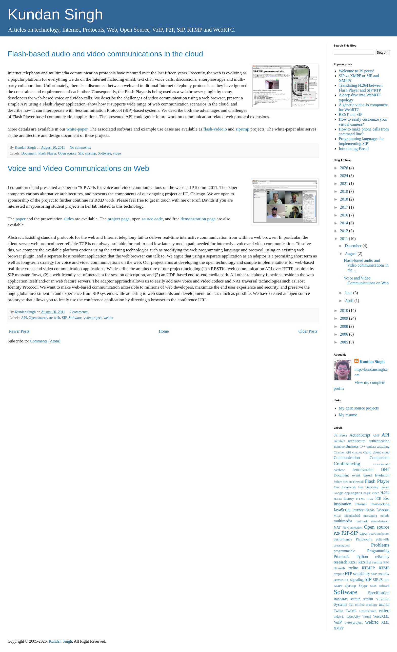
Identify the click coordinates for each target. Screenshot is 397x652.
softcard (384, 586)
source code (152, 218)
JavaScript (342, 510)
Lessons (382, 510)
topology (372, 604)
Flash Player (47, 153)
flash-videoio (215, 129)
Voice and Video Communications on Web (78, 168)
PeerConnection (379, 533)
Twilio (338, 611)
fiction (347, 482)
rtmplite (339, 574)
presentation (342, 545)
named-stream (380, 521)
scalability (361, 573)
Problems (380, 545)
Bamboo (339, 446)
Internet (361, 504)
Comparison (379, 457)
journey (358, 510)
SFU (346, 580)
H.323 (338, 499)
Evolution (382, 475)
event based (362, 475)
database (339, 470)
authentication (379, 441)
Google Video (370, 493)
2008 (344, 326)
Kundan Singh (55, 14)
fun (360, 487)
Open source (67, 153)
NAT (337, 527)
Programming (378, 551)
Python (362, 556)
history (349, 498)
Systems (340, 604)
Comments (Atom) (45, 341)
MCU (337, 515)
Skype (363, 585)
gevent (385, 487)
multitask (362, 521)
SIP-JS (378, 580)
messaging (370, 515)
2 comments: (79, 312)
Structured (382, 599)
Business (352, 446)
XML (385, 622)
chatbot (357, 452)
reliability (382, 557)
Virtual (366, 616)
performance (343, 539)
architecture (356, 441)
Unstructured (367, 611)
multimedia (343, 521)
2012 (344, 231)
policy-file (382, 539)
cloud (385, 452)
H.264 (384, 493)
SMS (373, 586)
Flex (337, 487)
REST (352, 562)
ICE (378, 498)
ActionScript (360, 435)
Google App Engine (347, 493)
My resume (348, 415)
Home (164, 331)
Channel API (342, 452)
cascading (383, 446)
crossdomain (381, 464)
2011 (344, 238)
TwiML (351, 611)
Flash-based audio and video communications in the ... (366, 265)
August (351, 253)
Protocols (341, 556)
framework (349, 487)
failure (338, 482)
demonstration (362, 470)
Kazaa (369, 510)
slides (69, 218)
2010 (344, 310)
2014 (344, 223)
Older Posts (308, 331)
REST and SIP (350, 114)
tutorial (384, 604)
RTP (348, 573)
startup (355, 599)
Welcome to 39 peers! (356, 71)
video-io (339, 616)
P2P (337, 533)
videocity (353, 616)
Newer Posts (19, 331)
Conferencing (347, 463)
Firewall (358, 482)
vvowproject (93, 318)
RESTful (364, 562)
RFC (386, 562)
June (349, 293)
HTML (360, 499)
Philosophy (364, 539)
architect (339, 441)
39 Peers (340, 435)
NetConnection (352, 527)
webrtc (108, 318)
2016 (344, 215)
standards (340, 599)
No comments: (81, 147)
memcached (352, 515)
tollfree (359, 604)
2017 (344, 207)
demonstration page (198, 218)
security (383, 574)
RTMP (384, 568)
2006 (344, 334)
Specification (378, 593)
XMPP (339, 628)
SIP (80, 153)
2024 (344, 175)
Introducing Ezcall (354, 148)
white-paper (77, 129)
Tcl (351, 604)
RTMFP (368, 568)
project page (118, 218)
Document (28, 153)
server (338, 580)
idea (386, 498)
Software (104, 153)
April (349, 300)
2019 (344, 191)
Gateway (371, 487)
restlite (377, 562)
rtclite (353, 568)
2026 (344, 168)
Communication (347, 457)
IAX (370, 499)
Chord (367, 452)
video (117, 153)
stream (368, 599)
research (340, 562)
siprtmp (242, 129)
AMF (376, 435)
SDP (374, 574)
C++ (362, 446)
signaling (357, 580)
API (24, 318)
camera (371, 446)
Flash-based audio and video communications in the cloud (105, 54)
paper (21, 218)
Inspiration (342, 504)
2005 (344, 342)
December (354, 246)
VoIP (338, 622)
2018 (344, 199)
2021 (344, 183)
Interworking (379, 504)
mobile (384, 515)
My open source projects (359, 408)
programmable (344, 551)
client (377, 452)
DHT (385, 469)
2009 (344, 318)
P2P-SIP (350, 533)
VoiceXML (381, 616)
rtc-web (54, 318)
